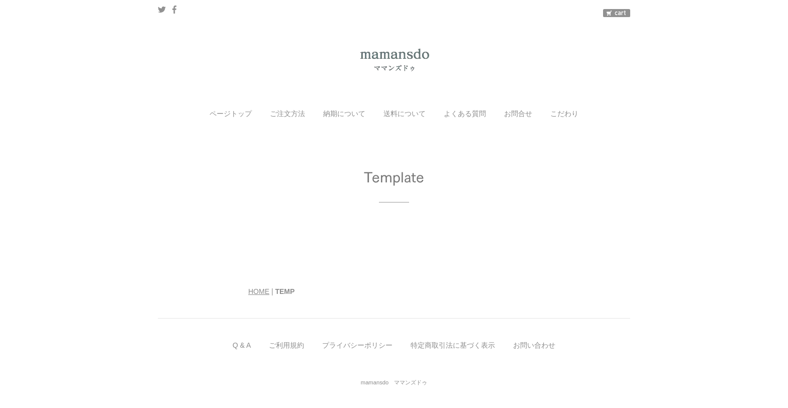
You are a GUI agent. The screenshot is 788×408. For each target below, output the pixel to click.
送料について (404, 114)
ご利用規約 (286, 345)
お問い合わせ (534, 345)
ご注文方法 (287, 114)
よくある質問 (465, 114)
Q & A (242, 345)
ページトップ (231, 114)
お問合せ (518, 114)
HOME (258, 291)
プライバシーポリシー (357, 345)
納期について (344, 114)
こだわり (564, 114)
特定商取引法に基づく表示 (453, 345)
